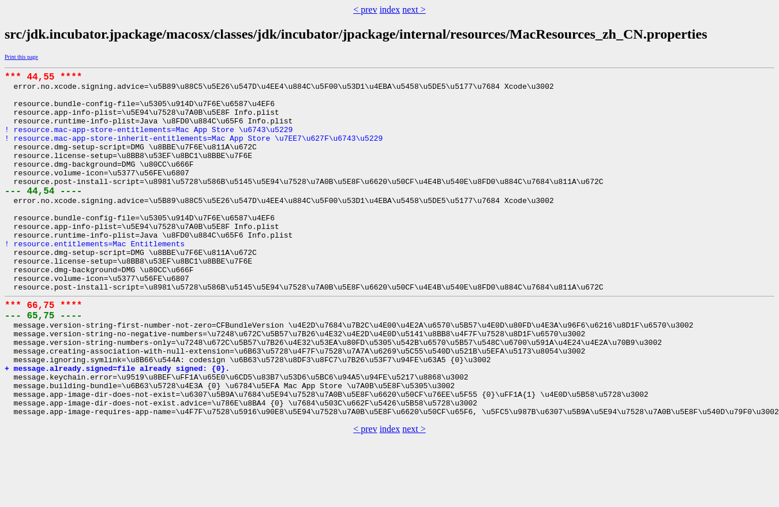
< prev (365, 9)
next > (414, 9)
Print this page (21, 57)
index (390, 9)
